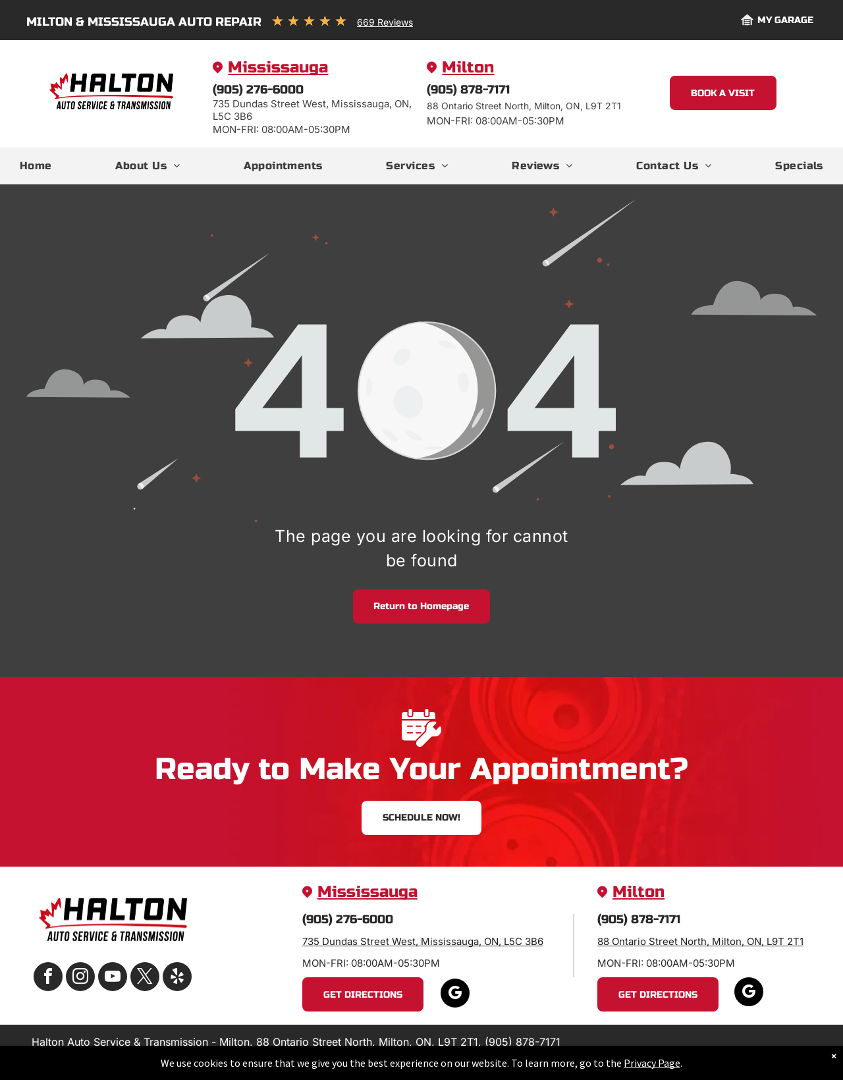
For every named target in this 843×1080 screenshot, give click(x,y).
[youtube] (112, 978)
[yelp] (177, 978)
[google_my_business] (455, 995)
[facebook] (48, 978)
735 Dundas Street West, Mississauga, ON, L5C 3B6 (422, 941)
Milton (468, 67)
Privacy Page (652, 1062)
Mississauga (278, 67)
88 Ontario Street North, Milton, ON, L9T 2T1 (700, 941)
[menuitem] (36, 166)
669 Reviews (385, 22)
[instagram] (80, 978)
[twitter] (144, 978)
